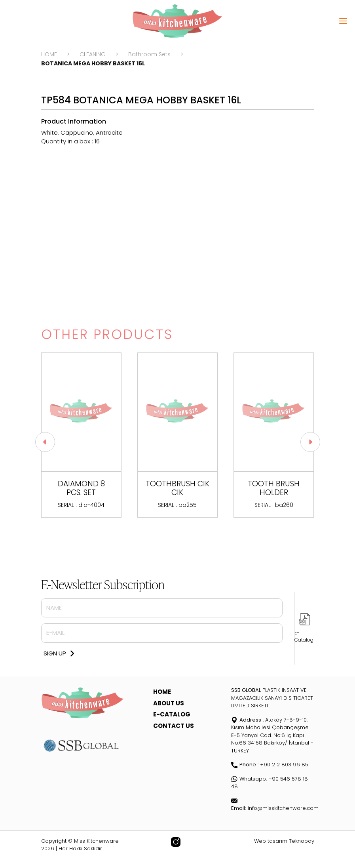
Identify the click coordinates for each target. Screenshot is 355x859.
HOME (49, 54)
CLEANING (93, 54)
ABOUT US (168, 703)
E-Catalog (303, 636)
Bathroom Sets (149, 54)
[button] (310, 442)
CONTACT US (173, 726)
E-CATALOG (171, 714)
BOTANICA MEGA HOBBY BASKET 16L (93, 63)
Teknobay (301, 841)
